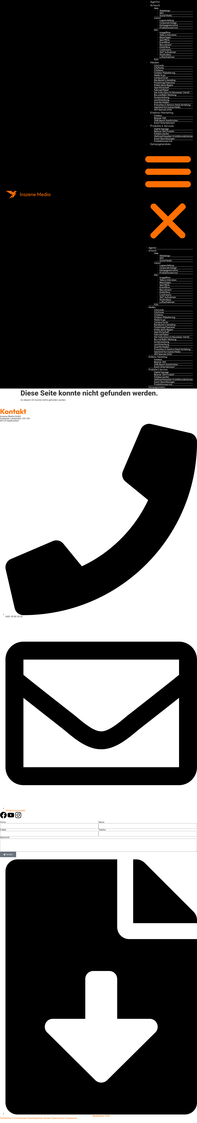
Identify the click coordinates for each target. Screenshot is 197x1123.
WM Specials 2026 (163, 109)
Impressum (71, 1118)
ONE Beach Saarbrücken (166, 120)
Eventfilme (165, 42)
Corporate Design (168, 22)
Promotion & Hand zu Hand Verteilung (172, 104)
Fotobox (158, 115)
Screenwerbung (161, 97)
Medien (154, 62)
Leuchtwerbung (161, 99)
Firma (3, 822)
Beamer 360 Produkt (164, 131)
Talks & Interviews (168, 34)
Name (101, 822)
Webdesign (165, 10)
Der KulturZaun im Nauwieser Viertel (171, 92)
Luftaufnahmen (167, 57)
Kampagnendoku (160, 144)
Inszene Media (35, 194)
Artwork (155, 5)
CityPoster (159, 67)
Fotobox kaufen (161, 133)
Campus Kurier (161, 77)
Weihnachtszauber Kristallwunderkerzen (173, 136)
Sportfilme (165, 39)
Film (156, 30)
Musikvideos (165, 54)
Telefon (102, 830)
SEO (162, 13)
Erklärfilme (165, 47)
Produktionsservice (169, 27)
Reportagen (165, 37)
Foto (156, 59)
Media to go (160, 75)
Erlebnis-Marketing (161, 112)
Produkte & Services (162, 126)
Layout (157, 18)
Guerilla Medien (161, 102)
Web (156, 8)
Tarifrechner (6, 1118)
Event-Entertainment (164, 122)
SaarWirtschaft (161, 87)
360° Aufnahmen (168, 52)
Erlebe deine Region (163, 85)
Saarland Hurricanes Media (167, 107)
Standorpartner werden (39, 1118)
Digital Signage (161, 128)
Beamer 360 (160, 118)
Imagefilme (165, 32)
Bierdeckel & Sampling (165, 80)
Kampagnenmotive (169, 25)
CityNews (158, 70)
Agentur (153, 247)
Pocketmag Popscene (164, 82)
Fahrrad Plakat (161, 90)
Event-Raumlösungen (164, 138)
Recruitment (165, 44)
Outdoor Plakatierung (164, 72)
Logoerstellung (167, 20)
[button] (168, 196)
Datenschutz (58, 1118)
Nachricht (4, 837)
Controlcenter (20, 1118)
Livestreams (165, 49)
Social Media (166, 15)
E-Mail (3, 830)
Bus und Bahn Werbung (165, 94)
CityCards (159, 65)
